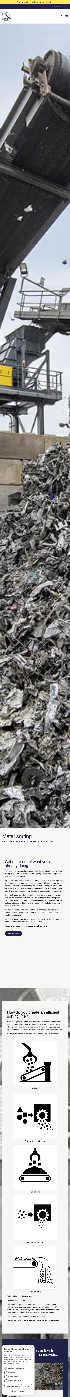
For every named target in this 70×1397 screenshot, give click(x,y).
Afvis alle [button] (27, 1386)
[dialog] (18, 1370)
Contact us (57, 7)
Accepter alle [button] (12, 1386)
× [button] (32, 1347)
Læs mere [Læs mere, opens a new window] (16, 1363)
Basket (64, 7)
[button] (18, 1391)
